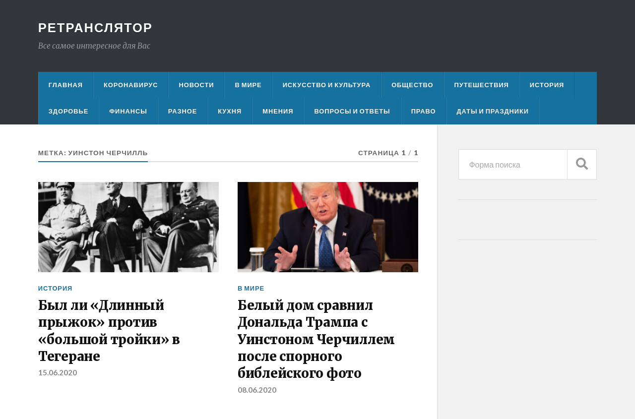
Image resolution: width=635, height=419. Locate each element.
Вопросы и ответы (352, 111)
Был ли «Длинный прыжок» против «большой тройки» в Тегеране (109, 331)
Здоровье (68, 111)
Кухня (230, 111)
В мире (248, 85)
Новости (196, 85)
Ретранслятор (95, 27)
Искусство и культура (327, 85)
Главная (66, 85)
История (547, 85)
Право (423, 111)
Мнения (277, 111)
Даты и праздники (492, 111)
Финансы (128, 111)
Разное (182, 111)
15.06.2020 (57, 372)
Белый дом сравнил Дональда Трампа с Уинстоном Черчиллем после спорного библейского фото (316, 340)
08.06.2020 (257, 389)
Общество (412, 85)
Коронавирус (131, 85)
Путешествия (481, 85)
